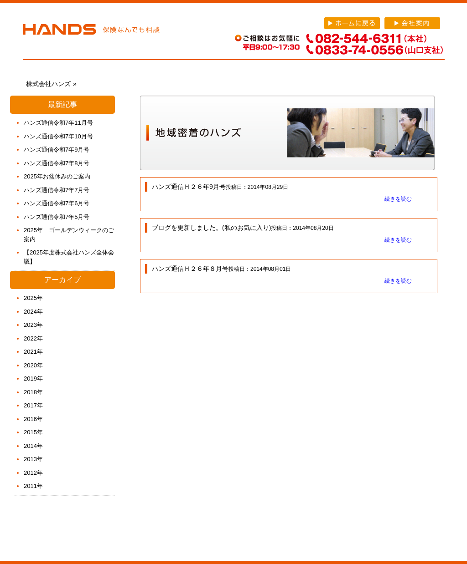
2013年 (33, 459)
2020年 (33, 365)
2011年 (33, 486)
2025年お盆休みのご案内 (57, 176)
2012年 (33, 472)
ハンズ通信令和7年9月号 (56, 149)
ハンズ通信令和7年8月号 (56, 163)
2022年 (33, 338)
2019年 (33, 378)
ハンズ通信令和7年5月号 (56, 216)
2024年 (33, 311)
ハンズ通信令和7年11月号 (58, 122)
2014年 (33, 445)
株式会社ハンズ (91, 31)
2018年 (33, 392)
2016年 (33, 419)
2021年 (33, 351)
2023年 (33, 324)
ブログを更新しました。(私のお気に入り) (211, 227)
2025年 (33, 298)
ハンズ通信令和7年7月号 (56, 190)
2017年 (33, 405)
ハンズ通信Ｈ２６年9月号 (189, 186)
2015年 (33, 432)
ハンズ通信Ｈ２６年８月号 (190, 268)
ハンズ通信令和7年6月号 (56, 203)
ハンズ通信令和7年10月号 (58, 136)
